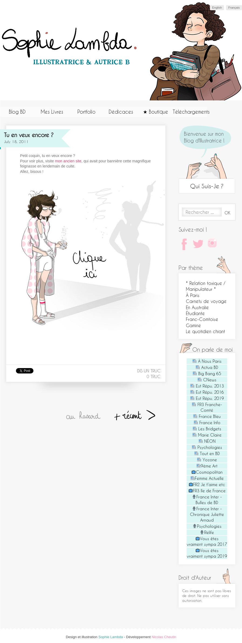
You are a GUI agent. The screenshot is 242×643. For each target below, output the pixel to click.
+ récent (134, 416)
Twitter (199, 245)
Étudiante (195, 313)
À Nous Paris (206, 361)
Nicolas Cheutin (164, 637)
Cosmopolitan (207, 472)
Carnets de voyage (206, 301)
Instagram (213, 245)
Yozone (207, 459)
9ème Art (206, 465)
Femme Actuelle (207, 478)
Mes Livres (52, 111)
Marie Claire (206, 434)
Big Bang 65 (207, 373)
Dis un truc (149, 370)
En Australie (197, 307)
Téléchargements (190, 111)
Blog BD (17, 111)
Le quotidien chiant (205, 331)
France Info (207, 422)
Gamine (193, 325)
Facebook (185, 245)
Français (234, 7)
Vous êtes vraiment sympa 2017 (207, 541)
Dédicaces (121, 111)
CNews (206, 379)
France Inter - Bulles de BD (207, 499)
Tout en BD (207, 453)
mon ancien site (68, 161)
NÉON (207, 441)
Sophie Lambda (110, 637)
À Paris (192, 295)
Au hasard (83, 416)
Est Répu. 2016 (207, 392)
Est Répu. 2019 (207, 398)
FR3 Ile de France (207, 490)
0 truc (154, 376)
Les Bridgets (207, 428)
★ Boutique (155, 111)
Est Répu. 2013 (207, 385)
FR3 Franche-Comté (207, 407)
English (217, 7)
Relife (207, 532)
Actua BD (207, 367)
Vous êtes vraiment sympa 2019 (207, 553)
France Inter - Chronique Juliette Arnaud (207, 514)
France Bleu (207, 416)
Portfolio (86, 111)
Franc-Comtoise (202, 319)
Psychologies (207, 447)
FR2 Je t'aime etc (207, 484)
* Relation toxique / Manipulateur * (205, 286)
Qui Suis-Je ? (207, 186)
